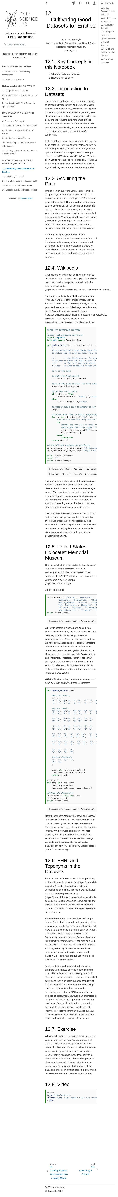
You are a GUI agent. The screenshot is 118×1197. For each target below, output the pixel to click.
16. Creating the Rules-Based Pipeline (19, 190)
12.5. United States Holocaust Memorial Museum (108, 40)
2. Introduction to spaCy (13, 79)
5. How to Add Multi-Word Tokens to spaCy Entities (18, 105)
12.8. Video (105, 62)
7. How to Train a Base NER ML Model (19, 126)
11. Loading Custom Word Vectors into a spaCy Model (19, 152)
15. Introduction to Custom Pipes (17, 185)
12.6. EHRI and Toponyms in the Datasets (108, 52)
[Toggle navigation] (47, 3)
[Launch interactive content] (73, 3)
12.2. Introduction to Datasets (108, 19)
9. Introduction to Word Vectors (16, 138)
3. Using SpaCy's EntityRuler (15, 91)
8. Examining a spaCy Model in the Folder (18, 132)
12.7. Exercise (107, 59)
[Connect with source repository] (87, 3)
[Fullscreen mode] (81, 3)
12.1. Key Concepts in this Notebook (108, 11)
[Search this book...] (20, 44)
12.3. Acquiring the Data (107, 26)
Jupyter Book (26, 198)
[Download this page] (94, 3)
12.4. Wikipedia (107, 32)
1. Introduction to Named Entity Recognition (16, 73)
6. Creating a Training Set (13, 121)
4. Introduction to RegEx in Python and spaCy (19, 97)
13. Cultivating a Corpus (13, 176)
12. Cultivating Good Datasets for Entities (18, 170)
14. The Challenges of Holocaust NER (19, 181)
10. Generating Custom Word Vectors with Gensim (19, 144)
